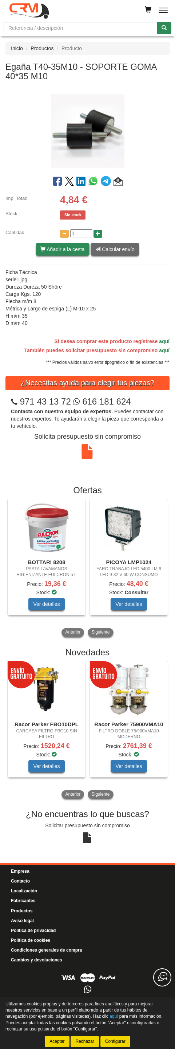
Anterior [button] (72, 632)
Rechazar (84, 1041)
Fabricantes (23, 900)
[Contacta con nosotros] (162, 977)
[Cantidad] (81, 233)
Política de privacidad (33, 930)
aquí (164, 341)
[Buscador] (80, 28)
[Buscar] (164, 28)
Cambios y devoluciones (36, 959)
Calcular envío (114, 249)
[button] (118, 182)
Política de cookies (30, 940)
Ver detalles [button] (46, 604)
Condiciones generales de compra (46, 950)
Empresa (20, 871)
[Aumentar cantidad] (98, 234)
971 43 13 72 (45, 401)
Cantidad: (15, 232)
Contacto (20, 881)
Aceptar (56, 1041)
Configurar (115, 1041)
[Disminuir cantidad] (64, 234)
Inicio (17, 48)
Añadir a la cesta (62, 249)
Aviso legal (22, 920)
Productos (42, 48)
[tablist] (87, 568)
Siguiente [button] (100, 632)
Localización (24, 890)
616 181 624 (102, 401)
